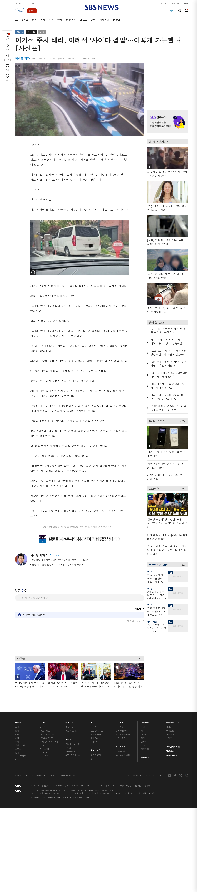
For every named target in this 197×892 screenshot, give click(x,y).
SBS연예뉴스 (173, 746)
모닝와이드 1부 (47, 733)
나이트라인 (45, 748)
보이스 (68, 747)
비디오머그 (121, 721)
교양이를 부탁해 (123, 733)
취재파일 (104, 19)
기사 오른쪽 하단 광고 (166, 664)
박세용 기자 (38, 555)
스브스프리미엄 (173, 721)
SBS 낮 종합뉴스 (72, 754)
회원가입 (175, 3)
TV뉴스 (116, 19)
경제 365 (94, 737)
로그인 (164, 3)
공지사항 (145, 757)
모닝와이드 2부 (47, 737)
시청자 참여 (39, 775)
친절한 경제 (96, 733)
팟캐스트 (170, 730)
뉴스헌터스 (45, 730)
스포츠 (83, 19)
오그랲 (149, 588)
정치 (34, 19)
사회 (51, 19)
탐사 (93, 758)
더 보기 (138, 657)
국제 (59, 19)
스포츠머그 (120, 726)
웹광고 (53, 774)
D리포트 (94, 741)
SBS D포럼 (172, 755)
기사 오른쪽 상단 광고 (166, 83)
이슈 (17, 759)
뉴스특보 (44, 755)
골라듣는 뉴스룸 (72, 743)
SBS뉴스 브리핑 (72, 750)
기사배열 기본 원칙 (132, 792)
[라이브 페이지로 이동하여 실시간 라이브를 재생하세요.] (32, 10)
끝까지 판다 (96, 754)
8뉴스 (25, 19)
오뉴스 (43, 744)
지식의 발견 (152, 621)
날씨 (143, 726)
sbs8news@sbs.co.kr (106, 785)
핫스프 (149, 572)
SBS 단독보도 (97, 730)
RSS (143, 744)
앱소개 (144, 741)
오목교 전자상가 (123, 754)
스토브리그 (120, 737)
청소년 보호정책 (149, 792)
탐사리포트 (95, 749)
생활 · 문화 (20, 744)
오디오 (68, 738)
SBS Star (171, 750)
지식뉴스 (170, 726)
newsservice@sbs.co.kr (104, 790)
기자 (143, 737)
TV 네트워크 (20, 755)
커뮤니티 (170, 733)
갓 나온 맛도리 (122, 750)
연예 (93, 19)
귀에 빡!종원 (121, 730)
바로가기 (145, 721)
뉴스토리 (44, 752)
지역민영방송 (154, 775)
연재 (93, 721)
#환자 (172, 10)
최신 (17, 726)
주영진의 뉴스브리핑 (49, 741)
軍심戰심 (69, 726)
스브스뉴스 (121, 745)
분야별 (18, 721)
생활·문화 (71, 19)
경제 (42, 19)
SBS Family (135, 775)
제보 (143, 730)
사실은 (31, 32)
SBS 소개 (21, 775)
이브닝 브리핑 (71, 730)
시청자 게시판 (147, 748)
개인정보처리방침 (69, 774)
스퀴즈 (169, 737)
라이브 (144, 733)
